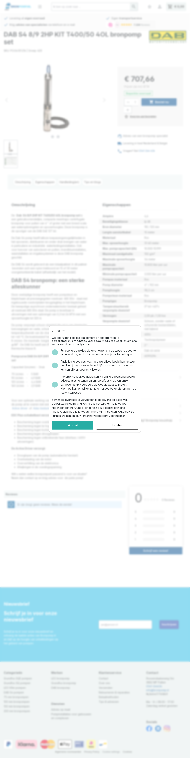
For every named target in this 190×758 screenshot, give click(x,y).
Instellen (117, 425)
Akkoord (72, 425)
